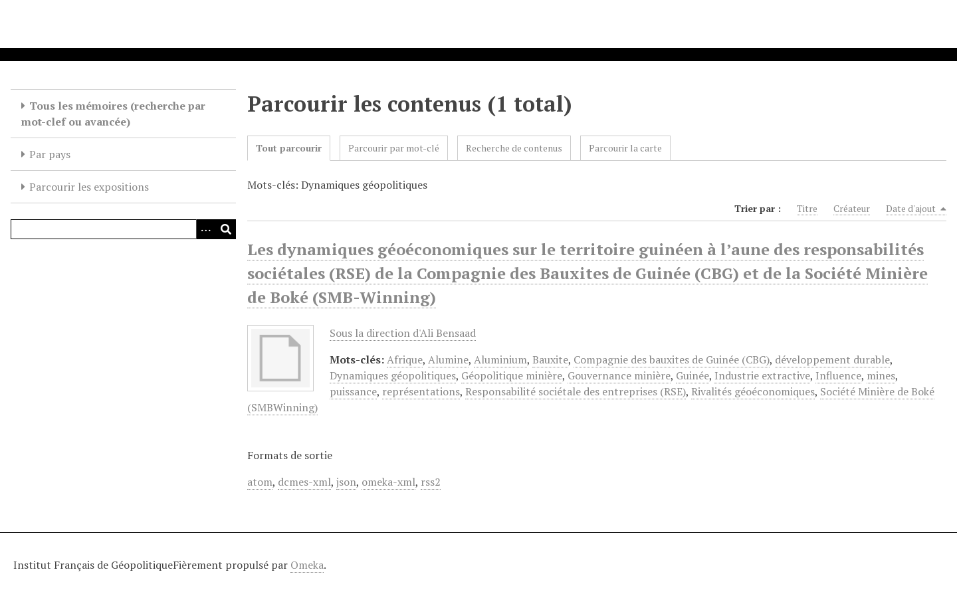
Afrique (405, 359)
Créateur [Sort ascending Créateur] (851, 208)
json (346, 481)
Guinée (692, 375)
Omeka (307, 564)
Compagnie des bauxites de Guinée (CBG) (672, 359)
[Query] (123, 229)
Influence (838, 375)
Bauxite (550, 359)
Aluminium (500, 359)
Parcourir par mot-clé (393, 148)
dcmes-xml (304, 481)
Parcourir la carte (625, 148)
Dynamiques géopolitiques (393, 375)
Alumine (448, 359)
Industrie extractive (762, 375)
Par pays (49, 154)
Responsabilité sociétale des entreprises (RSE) (575, 391)
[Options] (206, 229)
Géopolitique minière (511, 375)
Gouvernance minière (619, 375)
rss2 (431, 481)
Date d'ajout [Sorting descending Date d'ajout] (916, 208)
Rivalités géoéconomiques (753, 391)
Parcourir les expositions (89, 186)
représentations (421, 391)
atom (259, 481)
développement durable (832, 359)
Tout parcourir (289, 148)
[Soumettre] (226, 229)
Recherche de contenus (514, 148)
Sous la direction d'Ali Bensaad (403, 333)
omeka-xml (388, 481)
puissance (353, 391)
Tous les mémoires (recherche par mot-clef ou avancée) (113, 113)
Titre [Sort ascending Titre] (807, 208)
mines (881, 375)
